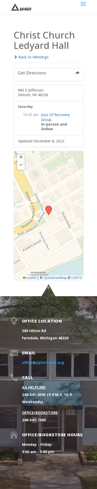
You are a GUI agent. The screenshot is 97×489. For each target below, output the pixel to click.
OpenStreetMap (55, 278)
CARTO (76, 278)
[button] (46, 207)
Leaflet (29, 278)
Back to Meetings (31, 57)
